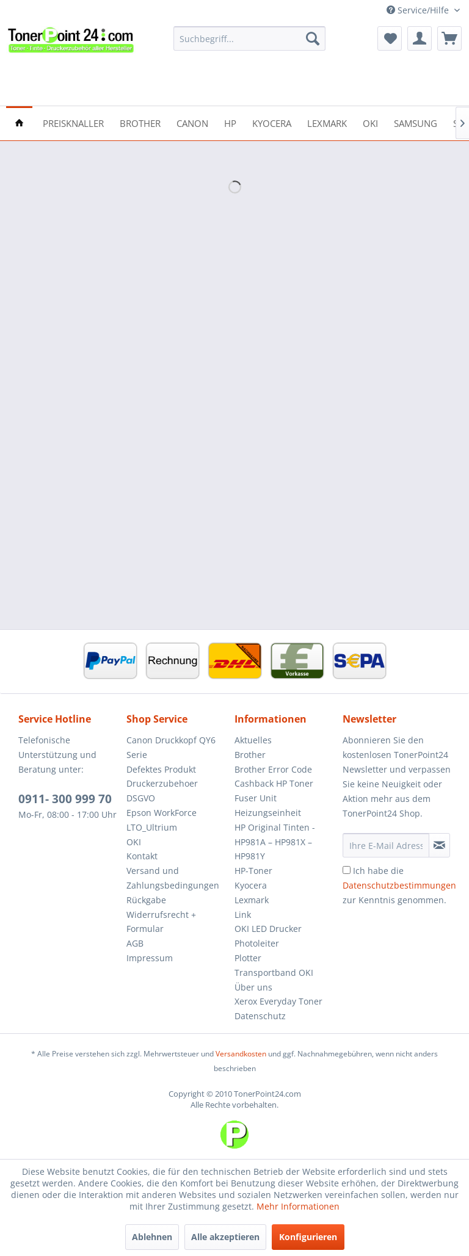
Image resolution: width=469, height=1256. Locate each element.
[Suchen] (312, 38)
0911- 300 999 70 (65, 799)
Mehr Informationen (298, 1206)
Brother (250, 754)
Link (242, 914)
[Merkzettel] (389, 38)
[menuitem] (249, 38)
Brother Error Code (273, 769)
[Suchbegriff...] (249, 38)
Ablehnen (152, 1237)
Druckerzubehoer (162, 783)
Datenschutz (260, 1016)
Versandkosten (241, 1053)
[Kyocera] (271, 122)
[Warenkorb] (449, 38)
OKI (133, 842)
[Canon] (192, 122)
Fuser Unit (255, 798)
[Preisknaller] (73, 122)
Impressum (149, 958)
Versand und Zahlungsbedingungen (172, 878)
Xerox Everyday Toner (278, 1001)
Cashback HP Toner (273, 783)
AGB (135, 943)
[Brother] (140, 122)
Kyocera (250, 885)
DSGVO (140, 798)
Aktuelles (253, 740)
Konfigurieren (308, 1237)
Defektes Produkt (161, 769)
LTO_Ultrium (151, 827)
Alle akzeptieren (225, 1237)
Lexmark (251, 900)
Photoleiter (256, 943)
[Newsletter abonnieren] (439, 845)
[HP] (230, 122)
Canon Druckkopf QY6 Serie (171, 747)
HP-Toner (253, 870)
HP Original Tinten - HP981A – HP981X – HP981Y (274, 841)
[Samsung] (415, 122)
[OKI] (370, 122)
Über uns (253, 987)
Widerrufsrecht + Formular (161, 922)
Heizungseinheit (267, 812)
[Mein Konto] (419, 38)
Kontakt (142, 856)
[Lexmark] (327, 122)
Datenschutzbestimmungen (399, 885)
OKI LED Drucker (268, 928)
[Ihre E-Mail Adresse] (386, 845)
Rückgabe (146, 900)
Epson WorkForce (161, 812)
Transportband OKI (273, 972)
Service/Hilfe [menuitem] (419, 10)
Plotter (247, 958)
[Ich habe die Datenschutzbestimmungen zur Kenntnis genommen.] (347, 870)
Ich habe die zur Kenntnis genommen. (399, 885)
